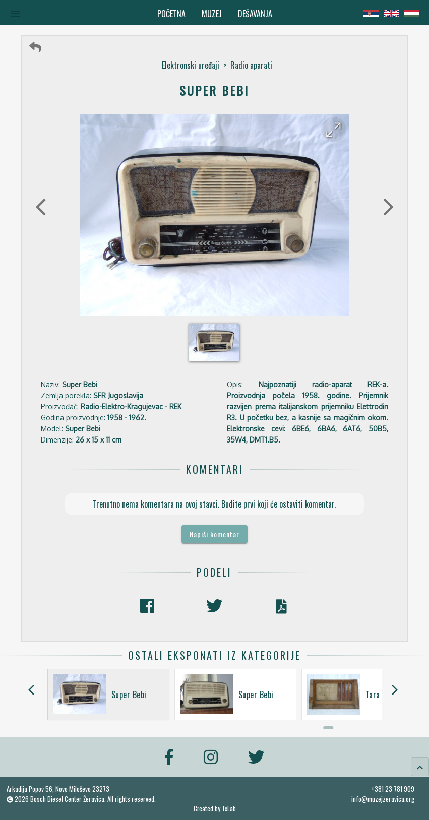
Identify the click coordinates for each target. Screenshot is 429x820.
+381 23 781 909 (392, 789)
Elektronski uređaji (190, 65)
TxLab (229, 808)
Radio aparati (251, 65)
